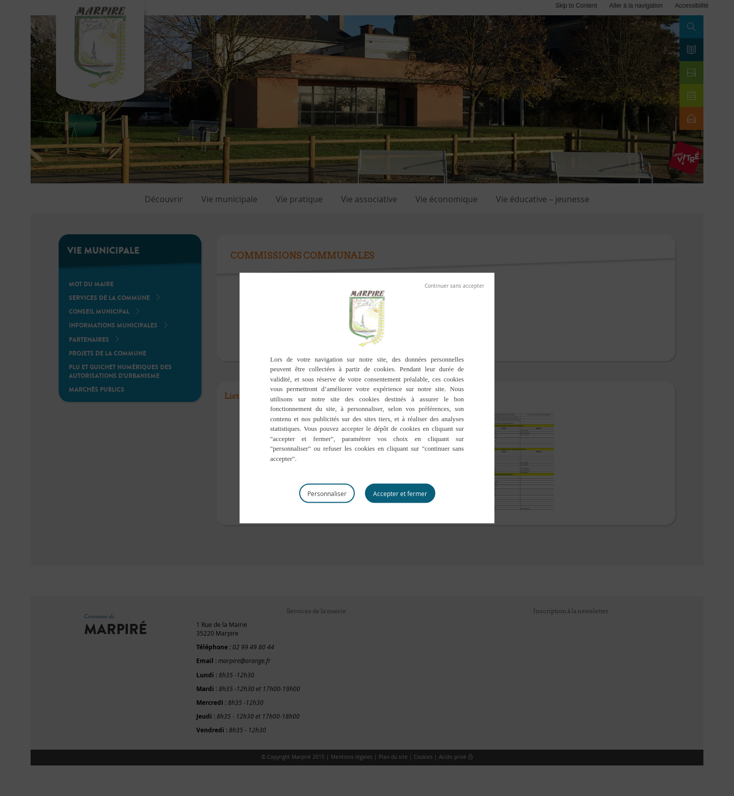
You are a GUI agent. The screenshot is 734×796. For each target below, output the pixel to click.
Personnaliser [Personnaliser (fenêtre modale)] (327, 493)
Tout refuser (454, 286)
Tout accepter (400, 493)
